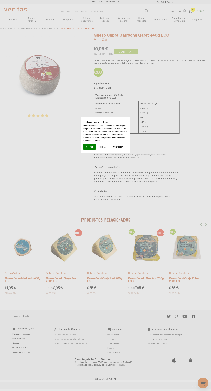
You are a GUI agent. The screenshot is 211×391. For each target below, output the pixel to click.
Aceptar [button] (89, 147)
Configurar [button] (118, 147)
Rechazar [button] (103, 147)
